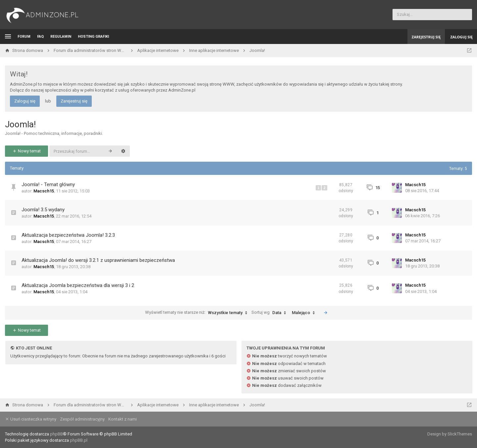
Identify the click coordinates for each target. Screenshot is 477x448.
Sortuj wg (270, 312)
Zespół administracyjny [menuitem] (82, 419)
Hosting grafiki (93, 36)
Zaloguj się (24, 101)
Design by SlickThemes (449, 433)
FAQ (40, 36)
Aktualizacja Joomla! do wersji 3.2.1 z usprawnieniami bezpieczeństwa (98, 260)
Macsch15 (43, 190)
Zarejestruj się (74, 101)
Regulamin (60, 36)
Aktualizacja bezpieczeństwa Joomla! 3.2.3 (68, 235)
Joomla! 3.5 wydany (43, 210)
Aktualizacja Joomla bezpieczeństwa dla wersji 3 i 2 (78, 285)
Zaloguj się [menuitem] (461, 36)
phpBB (56, 433)
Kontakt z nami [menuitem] (122, 419)
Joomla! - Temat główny (48, 184)
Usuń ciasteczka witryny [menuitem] (30, 419)
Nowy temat (26, 150)
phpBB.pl (78, 440)
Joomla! (20, 124)
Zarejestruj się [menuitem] (426, 36)
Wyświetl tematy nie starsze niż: (197, 312)
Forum (24, 36)
